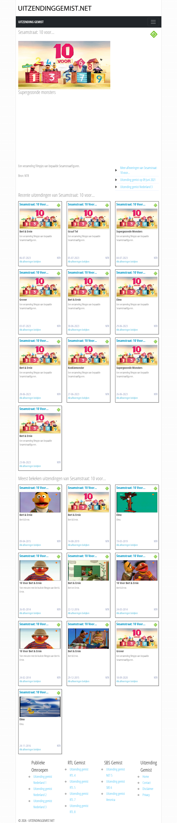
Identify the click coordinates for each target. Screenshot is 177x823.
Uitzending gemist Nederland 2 (42, 791)
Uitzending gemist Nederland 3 (136, 187)
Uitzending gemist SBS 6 (115, 784)
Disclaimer (148, 788)
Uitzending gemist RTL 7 (79, 796)
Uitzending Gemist (31, 22)
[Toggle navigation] (153, 22)
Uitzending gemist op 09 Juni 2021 (138, 180)
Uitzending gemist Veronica (115, 796)
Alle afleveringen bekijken (30, 261)
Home (146, 776)
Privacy (146, 795)
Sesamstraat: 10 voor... (36, 32)
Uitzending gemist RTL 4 (79, 772)
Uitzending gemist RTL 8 (79, 809)
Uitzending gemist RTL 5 (79, 784)
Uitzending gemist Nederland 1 (42, 779)
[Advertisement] (64, 125)
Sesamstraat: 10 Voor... (33, 204)
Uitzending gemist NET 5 (115, 772)
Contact (147, 782)
